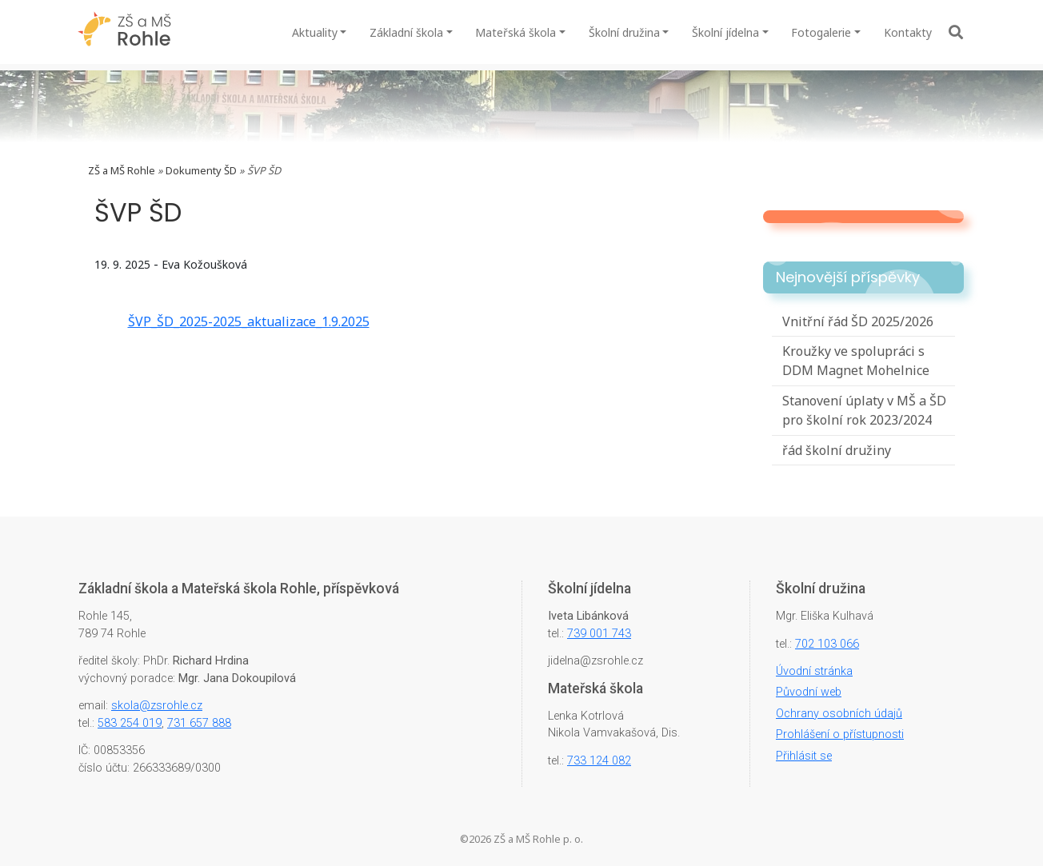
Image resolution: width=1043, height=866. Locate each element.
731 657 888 (199, 723)
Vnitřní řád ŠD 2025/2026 (857, 321)
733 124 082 (599, 761)
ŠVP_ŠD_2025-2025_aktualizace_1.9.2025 (249, 321)
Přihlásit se (804, 756)
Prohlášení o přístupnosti (840, 734)
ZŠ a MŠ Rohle (121, 170)
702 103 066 (827, 644)
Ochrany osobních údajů (839, 713)
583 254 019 (130, 723)
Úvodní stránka (814, 671)
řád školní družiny (836, 450)
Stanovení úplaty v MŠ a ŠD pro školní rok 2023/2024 (864, 410)
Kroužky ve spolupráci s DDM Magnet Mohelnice (855, 360)
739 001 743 (599, 634)
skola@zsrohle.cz (156, 705)
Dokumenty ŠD (201, 170)
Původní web (808, 692)
